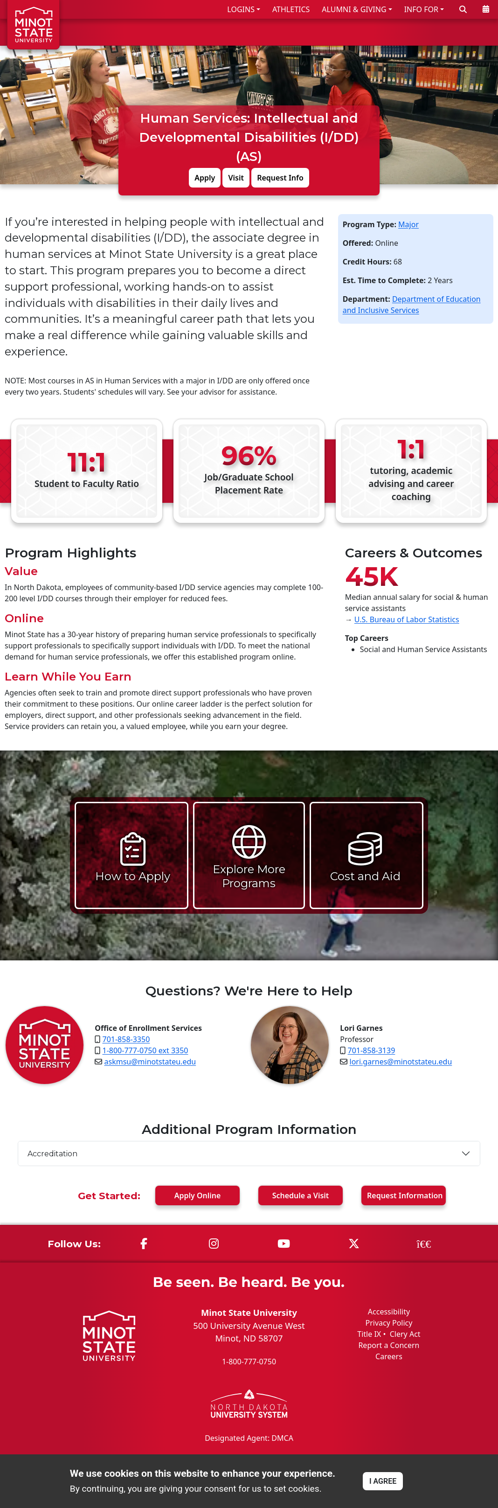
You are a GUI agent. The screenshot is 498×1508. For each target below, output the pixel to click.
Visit (236, 177)
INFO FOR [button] (421, 9)
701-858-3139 (371, 1050)
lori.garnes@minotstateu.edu (401, 1061)
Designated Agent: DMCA (249, 1438)
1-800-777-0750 (249, 1361)
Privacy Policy (388, 1323)
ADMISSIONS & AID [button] (248, 32)
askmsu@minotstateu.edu (150, 1061)
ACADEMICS (333, 32)
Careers (388, 1356)
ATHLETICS (291, 9)
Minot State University (249, 1312)
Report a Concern (388, 1345)
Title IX (369, 1334)
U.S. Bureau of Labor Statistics (406, 619)
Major (408, 224)
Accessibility (389, 1311)
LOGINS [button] (241, 9)
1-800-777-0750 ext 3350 (145, 1050)
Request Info (280, 177)
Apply (204, 177)
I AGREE (382, 1481)
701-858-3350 (126, 1039)
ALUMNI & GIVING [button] (354, 9)
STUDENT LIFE (401, 32)
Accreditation (52, 1153)
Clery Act (405, 1334)
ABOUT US (466, 32)
